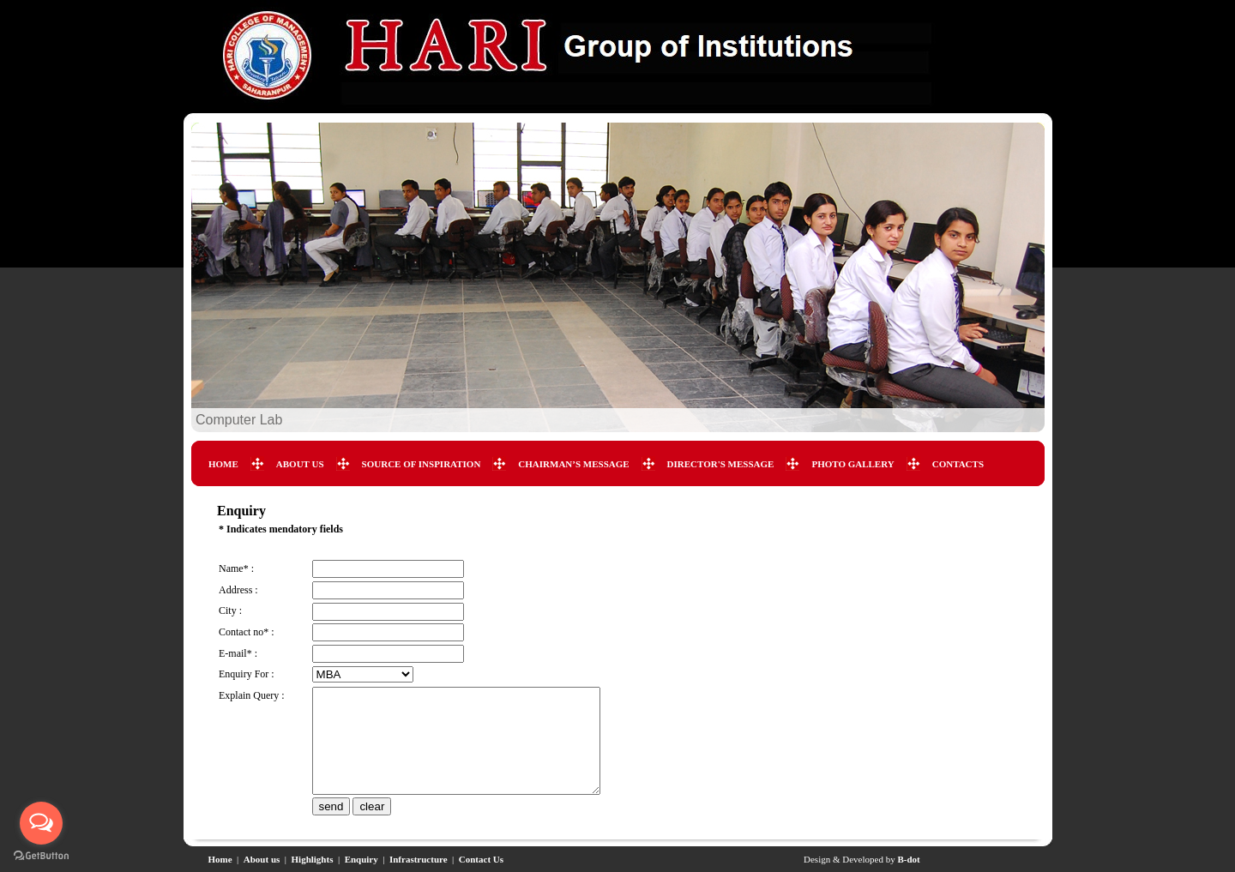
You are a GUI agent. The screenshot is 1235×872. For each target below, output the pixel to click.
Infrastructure (418, 859)
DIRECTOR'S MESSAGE (720, 464)
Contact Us (481, 859)
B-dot (908, 859)
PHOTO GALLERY (852, 464)
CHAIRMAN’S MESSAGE (573, 464)
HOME (223, 464)
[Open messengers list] (41, 823)
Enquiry (361, 859)
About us (262, 859)
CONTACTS (958, 464)
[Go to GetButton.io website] (41, 855)
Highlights (313, 859)
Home (220, 859)
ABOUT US (300, 464)
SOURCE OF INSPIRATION (421, 464)
